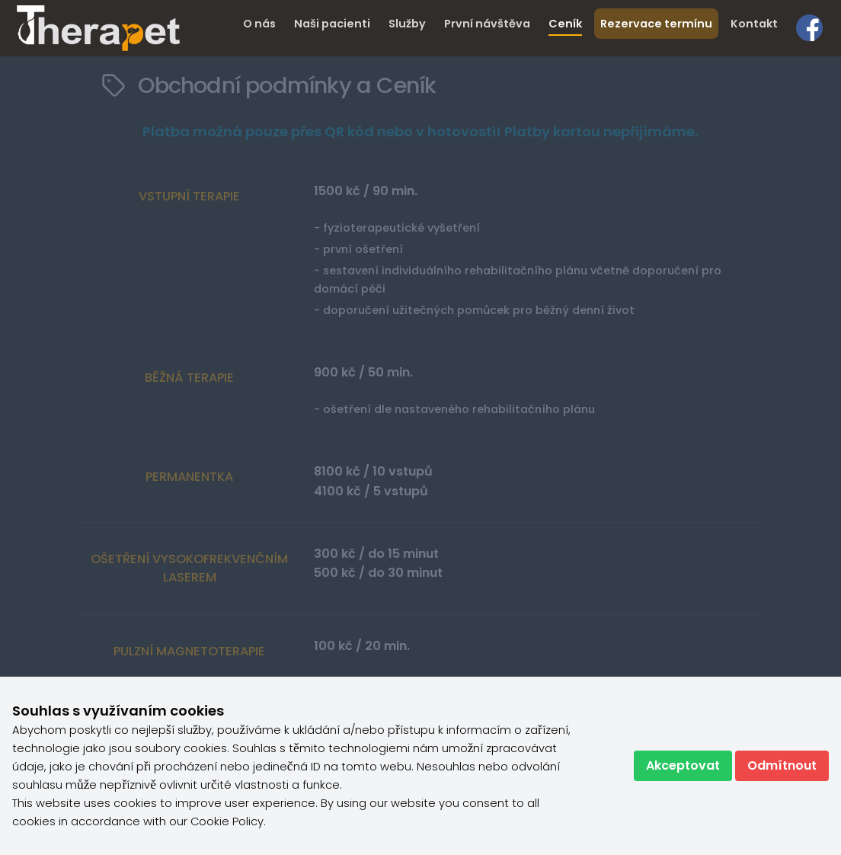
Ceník (565, 23)
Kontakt (754, 23)
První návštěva (487, 23)
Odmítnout (782, 765)
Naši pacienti (332, 23)
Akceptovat (683, 765)
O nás (259, 23)
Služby (407, 23)
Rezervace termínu (656, 23)
